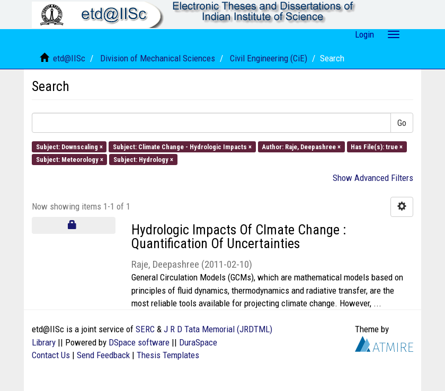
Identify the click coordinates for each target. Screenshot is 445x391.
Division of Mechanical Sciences (157, 58)
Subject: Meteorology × (69, 159)
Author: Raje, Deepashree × (301, 146)
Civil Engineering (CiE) (268, 58)
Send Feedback (103, 355)
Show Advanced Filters (373, 177)
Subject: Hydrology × (143, 159)
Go (401, 122)
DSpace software (139, 342)
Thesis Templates (168, 355)
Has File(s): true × (377, 146)
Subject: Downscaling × (69, 146)
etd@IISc (69, 58)
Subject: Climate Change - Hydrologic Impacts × (182, 146)
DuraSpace (198, 342)
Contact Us (51, 355)
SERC (145, 329)
